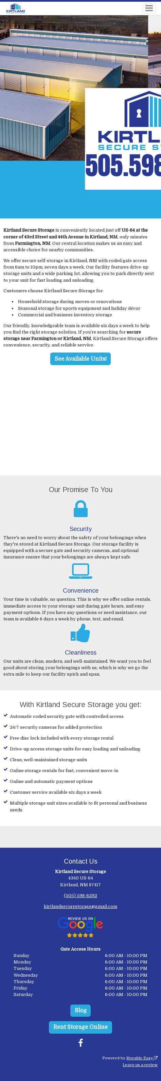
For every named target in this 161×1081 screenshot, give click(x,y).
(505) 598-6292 (80, 895)
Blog (81, 1011)
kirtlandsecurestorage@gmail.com (80, 906)
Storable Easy (142, 1058)
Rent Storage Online (80, 1027)
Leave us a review (140, 1065)
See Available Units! (81, 359)
